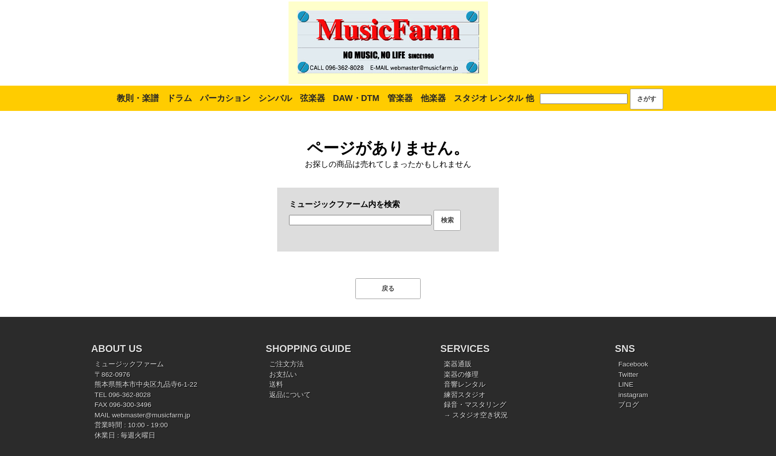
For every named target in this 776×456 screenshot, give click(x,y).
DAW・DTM (356, 98)
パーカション (225, 98)
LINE (625, 384)
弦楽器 (312, 98)
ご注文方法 (286, 364)
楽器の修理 (461, 374)
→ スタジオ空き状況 (476, 415)
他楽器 (433, 98)
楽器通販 (458, 364)
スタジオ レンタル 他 (494, 98)
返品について (290, 395)
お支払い (283, 374)
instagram (633, 395)
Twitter (628, 374)
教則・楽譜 (138, 98)
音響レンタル (464, 384)
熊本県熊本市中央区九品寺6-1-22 (146, 384)
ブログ (628, 404)
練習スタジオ (464, 395)
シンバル (275, 98)
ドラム (179, 98)
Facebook (633, 364)
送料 (276, 384)
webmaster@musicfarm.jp (151, 415)
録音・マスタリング (475, 404)
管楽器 (400, 98)
